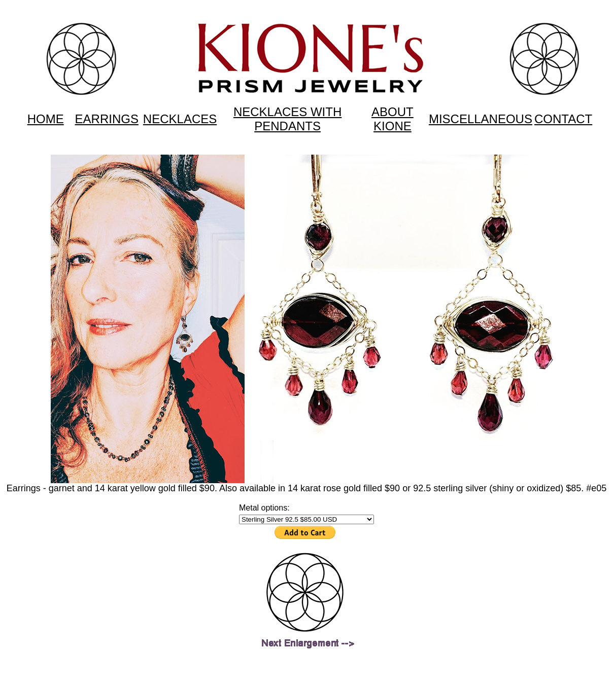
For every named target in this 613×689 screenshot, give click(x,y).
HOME (45, 119)
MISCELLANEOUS (480, 119)
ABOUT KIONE (392, 119)
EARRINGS (107, 119)
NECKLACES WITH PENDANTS (287, 119)
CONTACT (563, 119)
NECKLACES (180, 119)
